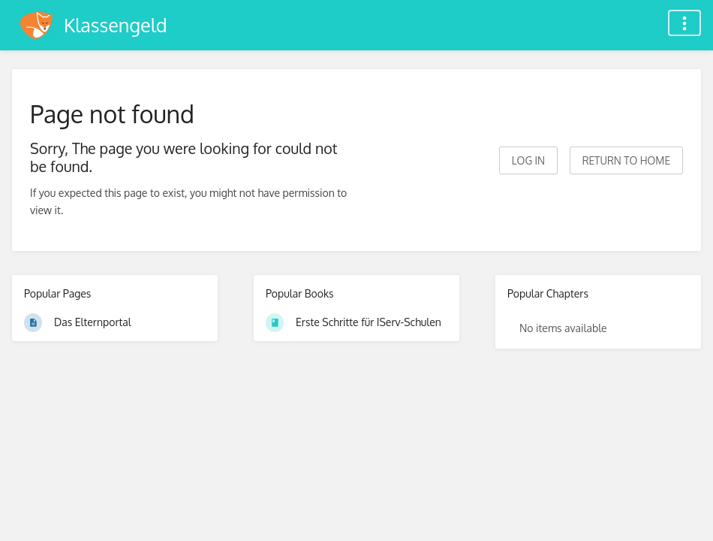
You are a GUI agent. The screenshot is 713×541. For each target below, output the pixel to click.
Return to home (626, 160)
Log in (528, 160)
